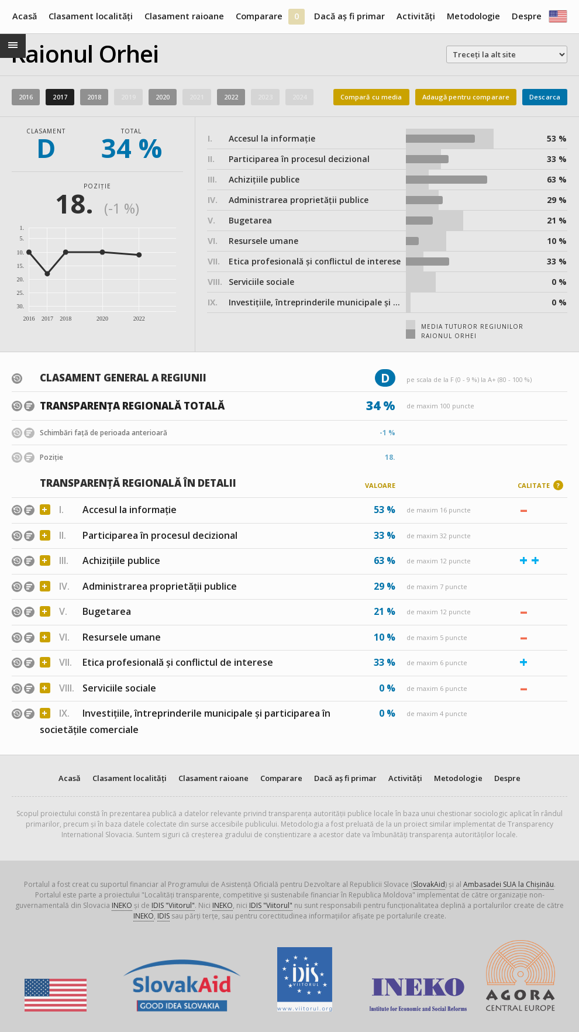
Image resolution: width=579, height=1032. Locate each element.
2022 (231, 96)
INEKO (122, 905)
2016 (26, 96)
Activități (416, 16)
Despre (527, 16)
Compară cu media (371, 96)
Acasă (24, 16)
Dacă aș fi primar (349, 16)
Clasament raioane (184, 16)
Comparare (259, 16)
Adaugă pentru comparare (466, 96)
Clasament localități (91, 16)
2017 (60, 96)
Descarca (544, 96)
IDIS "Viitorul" (173, 905)
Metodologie (473, 16)
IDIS (163, 916)
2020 (163, 96)
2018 (94, 96)
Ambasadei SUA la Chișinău (508, 884)
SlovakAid (429, 884)
